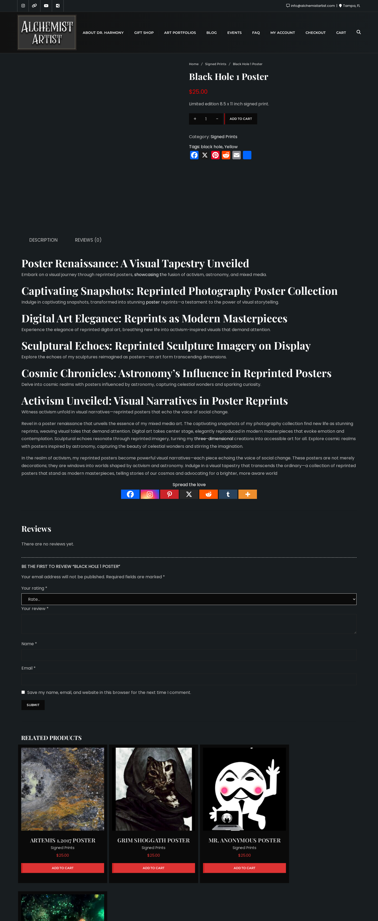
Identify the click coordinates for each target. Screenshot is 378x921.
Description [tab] (43, 203)
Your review (35, 572)
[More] (247, 457)
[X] (189, 457)
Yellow (231, 147)
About (161, 890)
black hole (212, 147)
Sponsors (186, 890)
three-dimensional (213, 402)
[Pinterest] (169, 457)
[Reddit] (208, 457)
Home (194, 64)
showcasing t (148, 238)
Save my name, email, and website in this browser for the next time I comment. (109, 655)
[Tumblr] (228, 457)
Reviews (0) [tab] (88, 203)
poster (153, 265)
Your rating (34, 551)
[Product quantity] (206, 119)
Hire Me (212, 890)
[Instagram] (150, 457)
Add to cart (241, 119)
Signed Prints (215, 64)
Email (28, 631)
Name (29, 607)
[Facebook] (130, 457)
